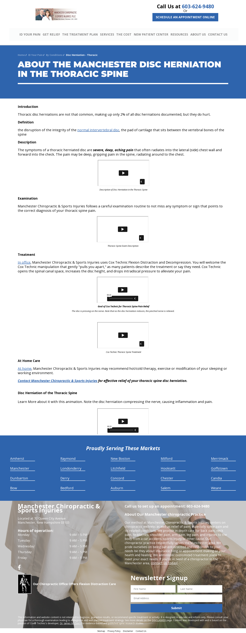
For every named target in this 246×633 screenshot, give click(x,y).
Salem (165, 487)
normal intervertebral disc (98, 129)
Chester (167, 477)
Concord (117, 477)
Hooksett (168, 468)
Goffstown (219, 468)
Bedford (66, 487)
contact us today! (163, 563)
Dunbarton (19, 477)
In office (24, 262)
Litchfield (118, 468)
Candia (216, 477)
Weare (216, 487)
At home (24, 368)
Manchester (19, 468)
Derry (64, 477)
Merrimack (219, 458)
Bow (13, 487)
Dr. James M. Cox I (70, 622)
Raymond (67, 458)
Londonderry (70, 468)
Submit (176, 608)
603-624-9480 (198, 6)
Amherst (17, 458)
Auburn (117, 487)
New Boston (120, 458)
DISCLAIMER (159, 619)
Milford (166, 458)
